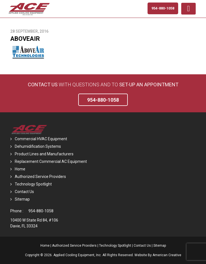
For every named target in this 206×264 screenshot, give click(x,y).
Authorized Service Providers (40, 176)
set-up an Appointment (148, 84)
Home (20, 169)
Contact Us (43, 84)
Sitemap (22, 199)
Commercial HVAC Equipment (41, 139)
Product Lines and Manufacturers (44, 154)
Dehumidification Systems (38, 146)
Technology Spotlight (33, 184)
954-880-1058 (40, 211)
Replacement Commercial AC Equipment (51, 161)
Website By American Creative (157, 255)
